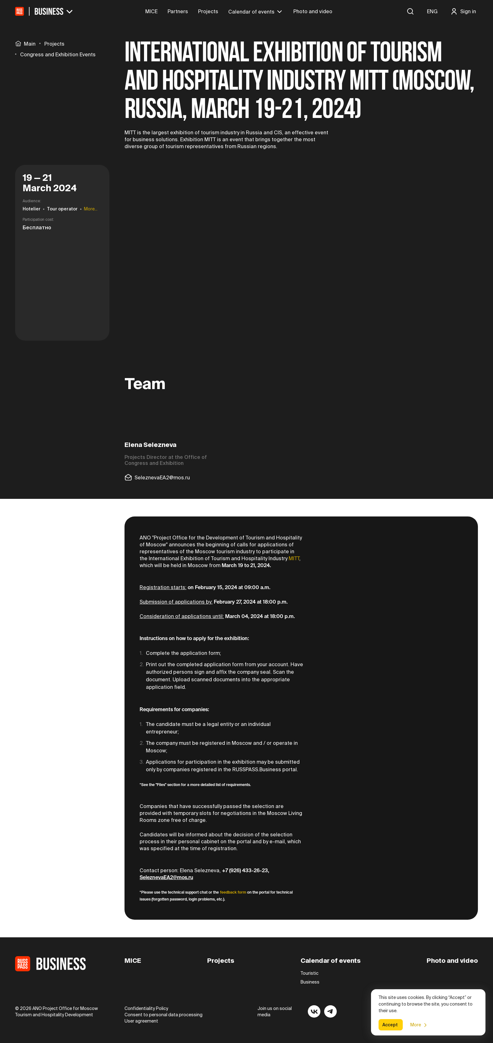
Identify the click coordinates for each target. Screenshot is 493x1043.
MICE (151, 11)
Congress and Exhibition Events (58, 54)
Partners (178, 11)
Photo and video (312, 11)
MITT (294, 558)
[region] (62, 49)
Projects (208, 11)
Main (25, 43)
